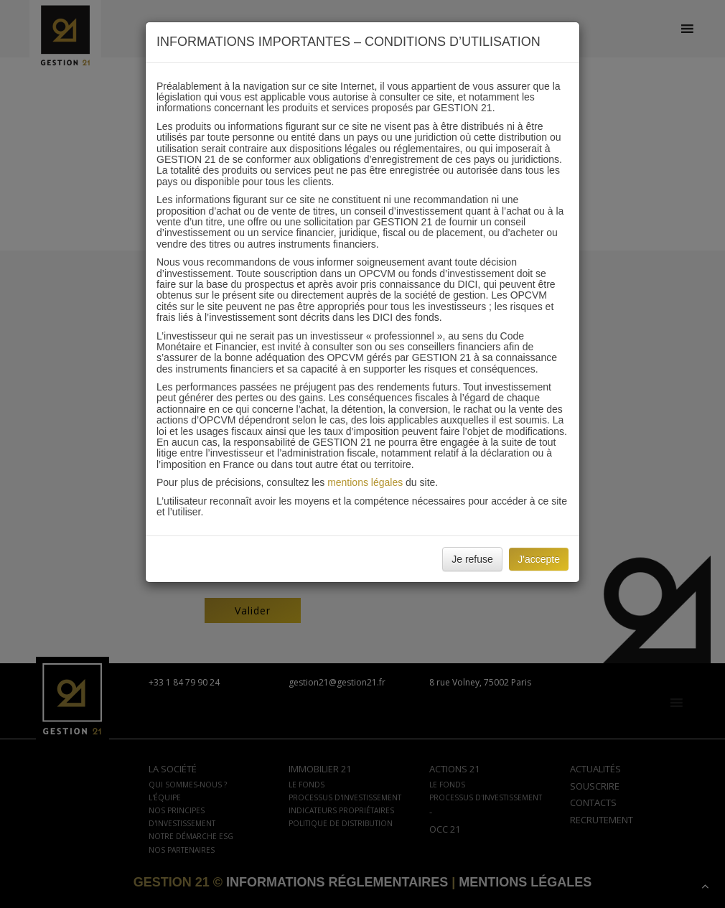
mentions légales (365, 482)
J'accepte (539, 559)
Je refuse (472, 559)
